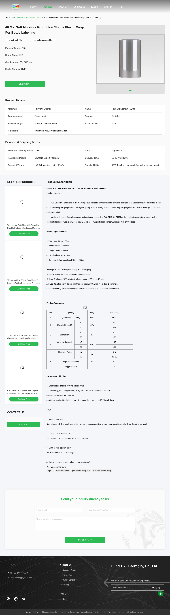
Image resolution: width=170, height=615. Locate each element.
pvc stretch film (62, 471)
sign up (156, 587)
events (94, 6)
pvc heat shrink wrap (102, 471)
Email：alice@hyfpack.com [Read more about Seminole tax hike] (20, 578)
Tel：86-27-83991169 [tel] (17, 573)
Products (47, 6)
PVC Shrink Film (32, 18)
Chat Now (25, 83)
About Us (63, 6)
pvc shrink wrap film (81, 471)
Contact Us (79, 6)
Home (33, 6)
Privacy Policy (32, 612)
